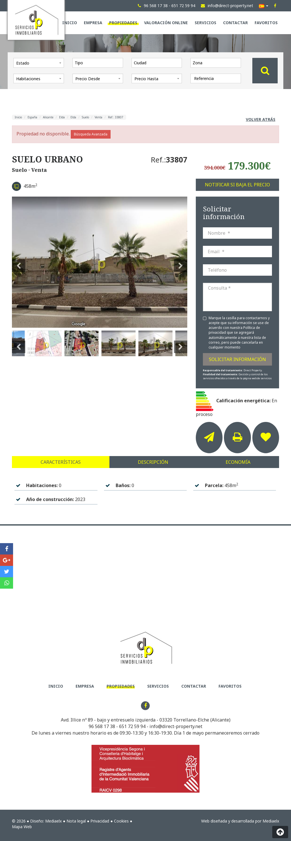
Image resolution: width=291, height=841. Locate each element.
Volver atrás (260, 119)
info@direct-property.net (175, 726)
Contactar (235, 22)
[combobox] (97, 62)
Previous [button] (18, 262)
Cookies (121, 821)
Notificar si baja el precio (237, 185)
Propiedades (123, 22)
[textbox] (99, 62)
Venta (98, 117)
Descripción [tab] (153, 462)
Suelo (85, 117)
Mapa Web (22, 826)
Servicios (205, 22)
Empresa (93, 22)
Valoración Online (166, 22)
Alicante (48, 117)
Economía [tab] (238, 462)
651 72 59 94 (132, 726)
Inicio (69, 22)
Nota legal (76, 821)
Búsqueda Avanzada (90, 134)
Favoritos (266, 22)
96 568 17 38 (102, 726)
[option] (99, 262)
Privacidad (99, 821)
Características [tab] (61, 462)
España (32, 117)
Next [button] (180, 262)
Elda (62, 117)
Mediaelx (53, 821)
